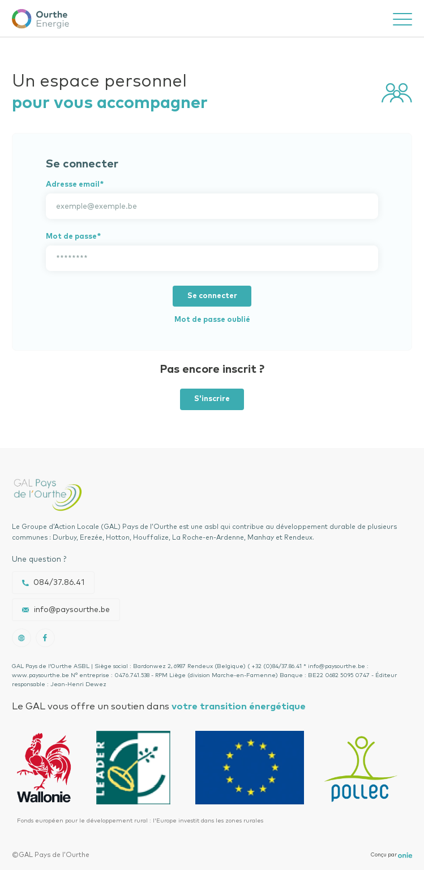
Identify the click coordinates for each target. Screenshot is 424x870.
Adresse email (73, 184)
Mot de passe (71, 236)
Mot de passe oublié (212, 320)
